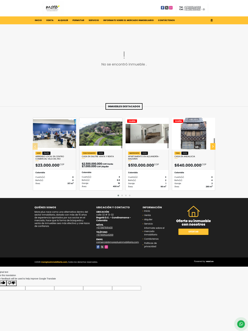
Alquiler (63, 20)
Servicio (94, 20)
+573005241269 (192, 7)
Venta (49, 20)
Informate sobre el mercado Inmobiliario (128, 20)
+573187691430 (192, 9)
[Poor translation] (11, 283)
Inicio (38, 20)
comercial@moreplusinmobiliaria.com (117, 242)
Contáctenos (166, 20)
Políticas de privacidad (150, 245)
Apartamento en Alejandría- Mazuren (143, 157)
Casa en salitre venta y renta (98, 156)
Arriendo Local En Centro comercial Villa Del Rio (49, 157)
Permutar (78, 20)
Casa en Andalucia (184, 156)
